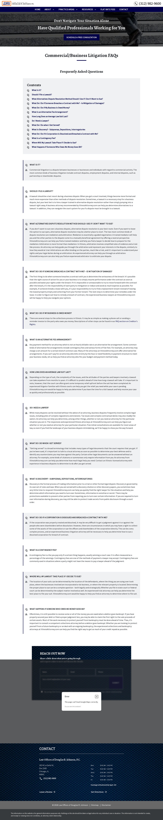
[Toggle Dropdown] (53, 9)
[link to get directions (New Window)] (63, 770)
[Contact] (123, 9)
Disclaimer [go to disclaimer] (106, 805)
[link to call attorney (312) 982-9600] (147, 3)
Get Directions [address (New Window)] (99, 791)
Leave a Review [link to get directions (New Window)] (47, 791)
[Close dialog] (96, 696)
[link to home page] (18, 3)
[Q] (36, 90)
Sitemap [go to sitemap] (95, 805)
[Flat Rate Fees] (107, 9)
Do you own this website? (73, 706)
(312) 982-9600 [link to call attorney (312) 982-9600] (47, 778)
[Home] (37, 9)
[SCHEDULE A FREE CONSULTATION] (81, 37)
